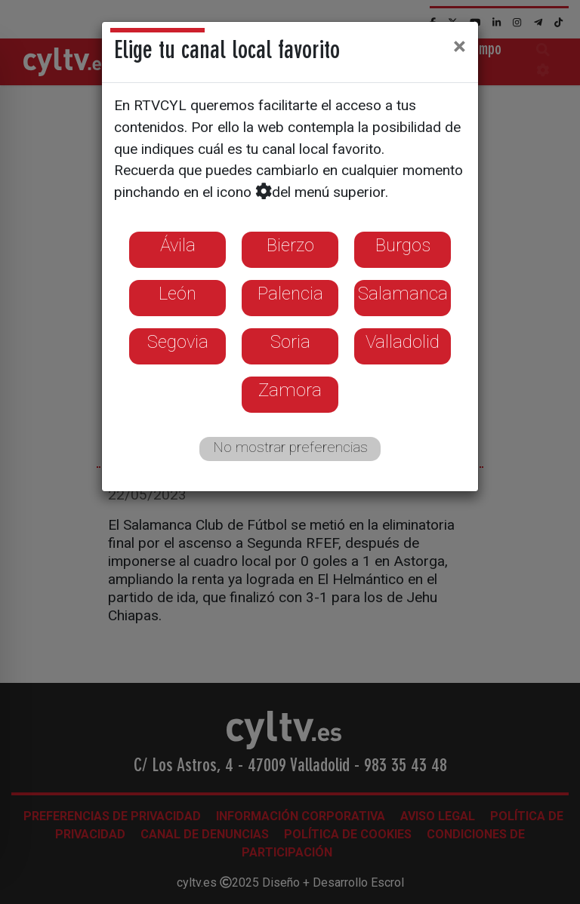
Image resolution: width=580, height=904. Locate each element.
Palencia (290, 293)
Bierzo (290, 245)
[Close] (459, 46)
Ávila (178, 245)
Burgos (402, 245)
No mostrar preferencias (290, 447)
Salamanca (403, 293)
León (177, 293)
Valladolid (403, 341)
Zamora (290, 390)
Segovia (177, 341)
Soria (290, 341)
